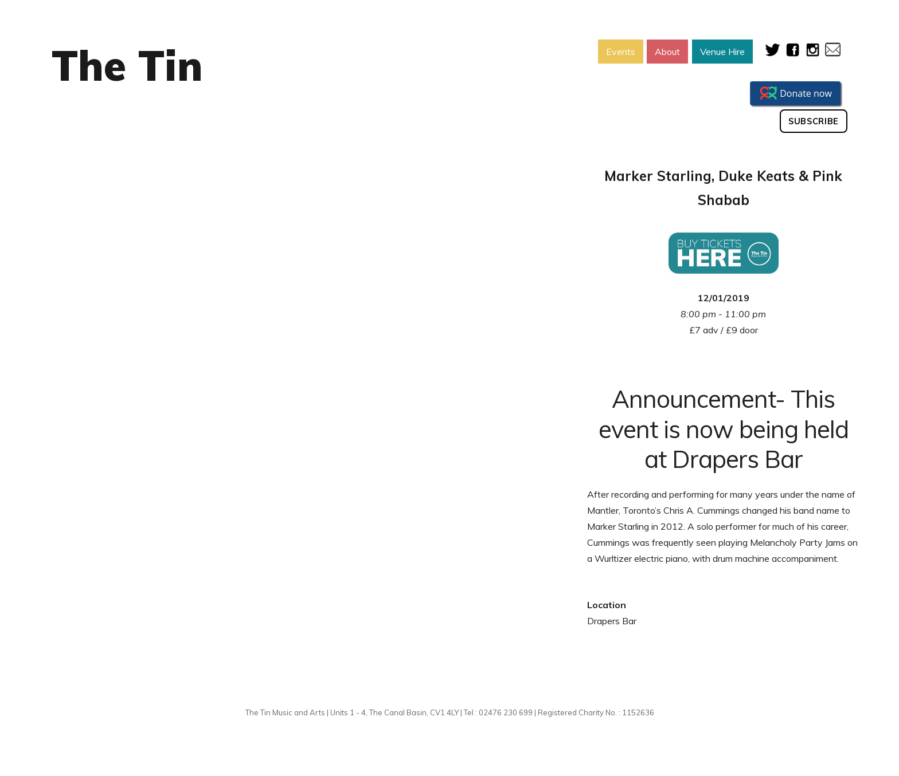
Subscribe (813, 121)
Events (620, 51)
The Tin (127, 65)
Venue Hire (722, 51)
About (667, 51)
